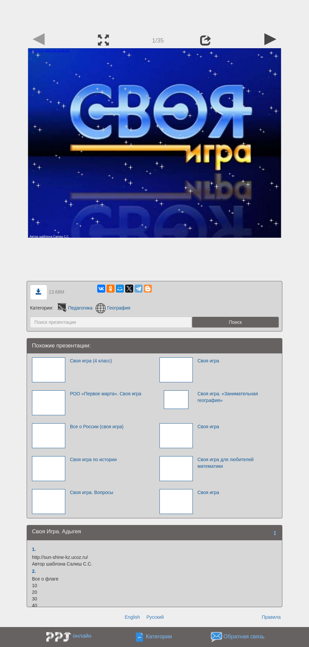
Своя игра (208, 360)
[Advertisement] (154, 15)
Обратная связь (244, 637)
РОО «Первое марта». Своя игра (106, 393)
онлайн (82, 636)
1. (34, 549)
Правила (271, 617)
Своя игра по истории (93, 459)
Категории (159, 637)
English (132, 617)
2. (34, 571)
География (113, 308)
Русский (155, 617)
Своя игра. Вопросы (91, 492)
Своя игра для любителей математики (225, 463)
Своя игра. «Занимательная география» (227, 397)
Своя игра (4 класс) (91, 360)
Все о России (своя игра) (97, 426)
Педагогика (74, 308)
